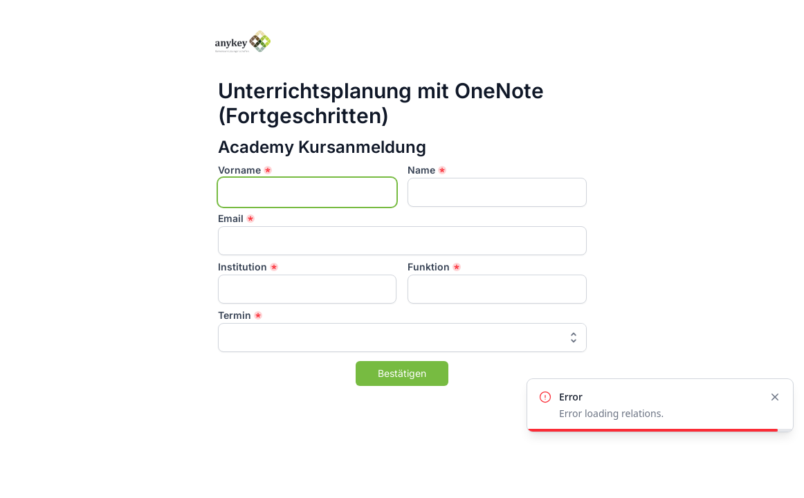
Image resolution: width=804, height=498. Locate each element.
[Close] (775, 397)
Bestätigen (402, 373)
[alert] (660, 405)
